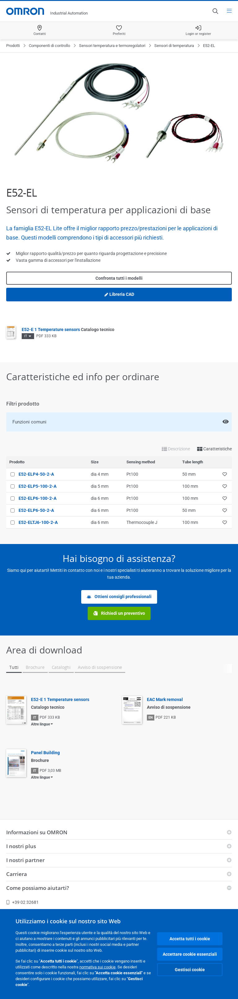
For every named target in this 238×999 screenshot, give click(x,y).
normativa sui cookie (97, 967)
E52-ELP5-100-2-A (37, 486)
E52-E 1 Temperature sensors (68, 329)
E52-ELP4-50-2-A (36, 474)
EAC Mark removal (165, 699)
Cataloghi (61, 667)
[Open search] (215, 11)
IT (25, 336)
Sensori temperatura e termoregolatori (112, 45)
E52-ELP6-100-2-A (37, 498)
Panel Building (45, 752)
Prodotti (13, 45)
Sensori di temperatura (174, 45)
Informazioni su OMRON (36, 832)
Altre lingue (40, 724)
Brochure (35, 667)
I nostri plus (21, 846)
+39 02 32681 (22, 902)
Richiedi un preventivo (119, 613)
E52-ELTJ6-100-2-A (38, 522)
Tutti (14, 667)
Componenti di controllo (49, 45)
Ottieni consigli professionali (119, 596)
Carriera (16, 874)
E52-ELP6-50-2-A (36, 510)
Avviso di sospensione (100, 667)
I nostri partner (25, 860)
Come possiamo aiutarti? (37, 887)
